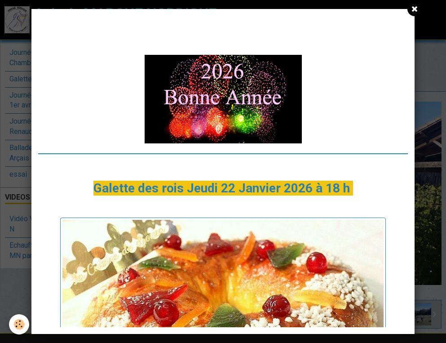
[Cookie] (19, 324)
